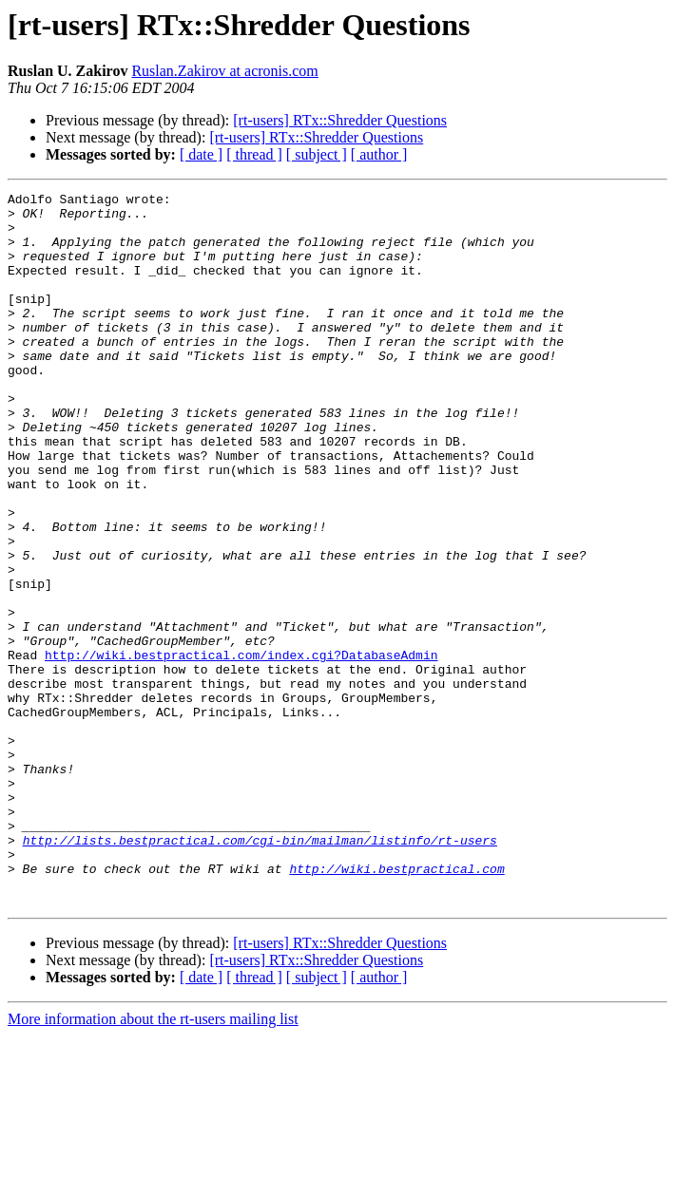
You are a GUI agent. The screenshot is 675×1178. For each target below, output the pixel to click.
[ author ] (379, 154)
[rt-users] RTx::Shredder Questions (340, 120)
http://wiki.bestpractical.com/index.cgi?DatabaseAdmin (241, 748)
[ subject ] (316, 154)
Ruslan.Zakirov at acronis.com (224, 71)
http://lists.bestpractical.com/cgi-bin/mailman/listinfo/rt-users (260, 970)
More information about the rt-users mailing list (153, 1161)
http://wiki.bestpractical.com (396, 1005)
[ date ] (201, 154)
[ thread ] (254, 154)
